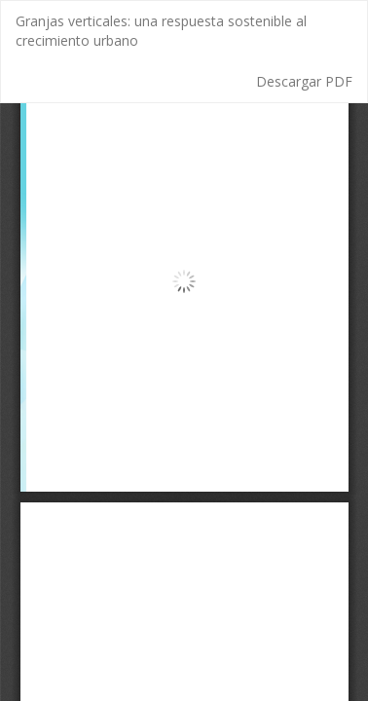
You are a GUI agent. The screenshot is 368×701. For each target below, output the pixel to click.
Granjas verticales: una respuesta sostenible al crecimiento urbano (161, 31)
